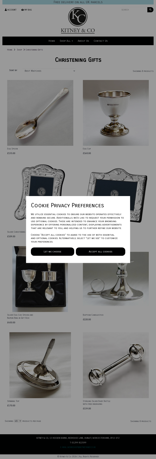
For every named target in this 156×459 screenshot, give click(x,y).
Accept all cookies (100, 251)
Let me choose (52, 251)
